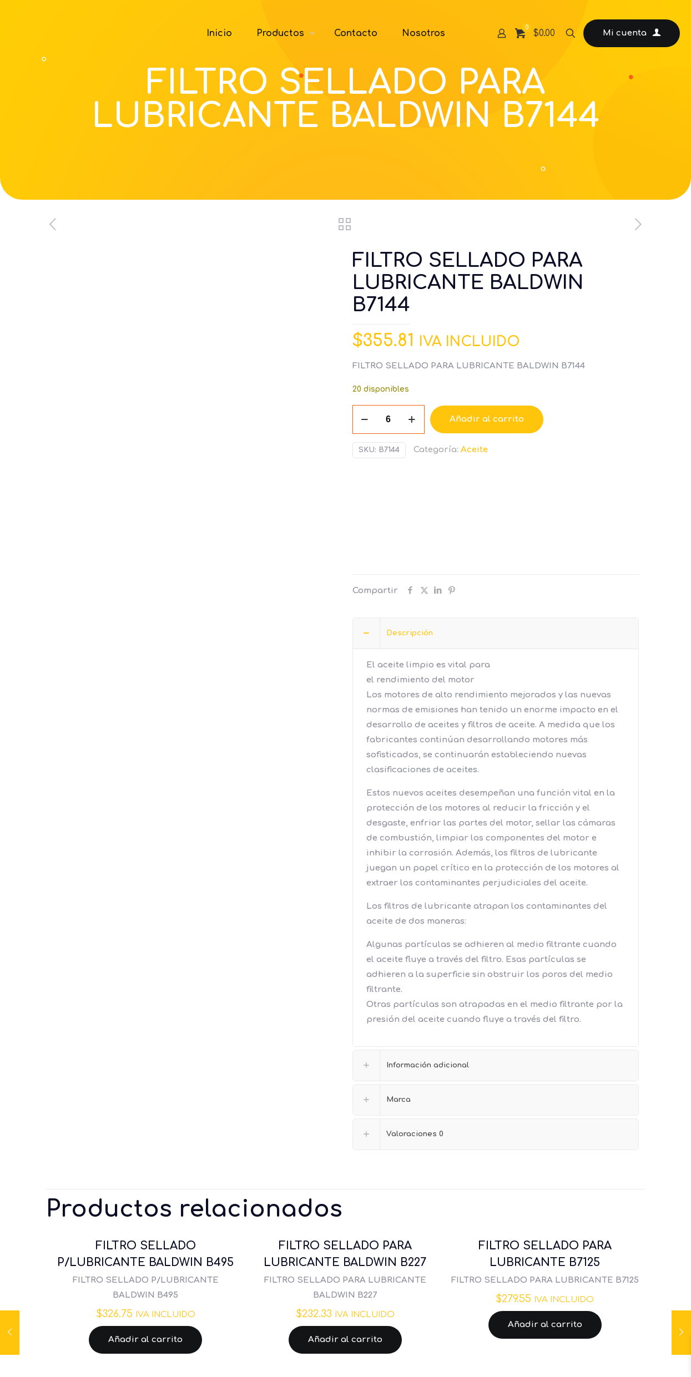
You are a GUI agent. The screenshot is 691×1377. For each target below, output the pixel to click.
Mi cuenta (631, 33)
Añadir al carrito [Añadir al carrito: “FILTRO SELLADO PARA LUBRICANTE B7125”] (545, 1324)
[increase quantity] (412, 419)
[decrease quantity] (365, 419)
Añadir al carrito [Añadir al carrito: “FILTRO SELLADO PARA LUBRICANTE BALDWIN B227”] (345, 1339)
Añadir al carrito (487, 419)
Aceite (474, 449)
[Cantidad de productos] (388, 419)
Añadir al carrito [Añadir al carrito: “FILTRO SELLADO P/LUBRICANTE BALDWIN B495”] (145, 1339)
